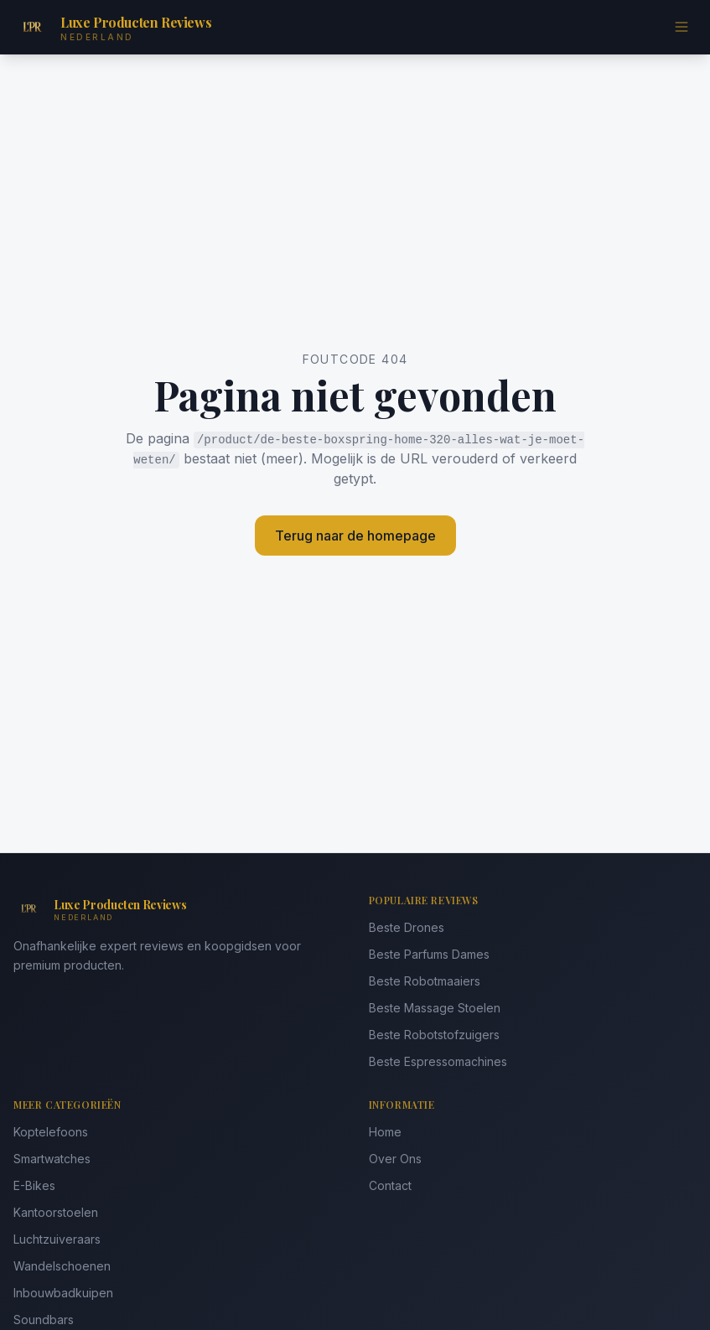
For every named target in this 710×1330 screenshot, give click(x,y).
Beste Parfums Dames (429, 954)
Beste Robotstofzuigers (434, 1034)
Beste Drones (406, 927)
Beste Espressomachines (438, 1061)
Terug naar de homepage (355, 535)
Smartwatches (52, 1158)
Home (385, 1132)
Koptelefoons (50, 1132)
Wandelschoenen (62, 1266)
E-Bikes (34, 1185)
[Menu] (681, 27)
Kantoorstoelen (55, 1212)
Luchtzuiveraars (57, 1239)
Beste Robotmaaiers (424, 981)
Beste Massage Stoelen (434, 1008)
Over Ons (395, 1158)
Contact (390, 1185)
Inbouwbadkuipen (63, 1293)
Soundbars (43, 1319)
